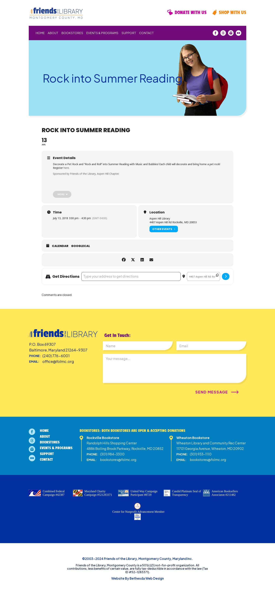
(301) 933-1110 (200, 454)
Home (40, 33)
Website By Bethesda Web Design (137, 578)
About (53, 33)
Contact (146, 33)
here (66, 168)
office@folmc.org (58, 361)
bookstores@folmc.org (118, 459)
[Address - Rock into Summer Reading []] (131, 276)
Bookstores (72, 33)
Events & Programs (102, 33)
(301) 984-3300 (112, 454)
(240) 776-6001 (56, 355)
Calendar (60, 246)
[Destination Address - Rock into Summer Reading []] (203, 276)
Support (128, 33)
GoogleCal (80, 246)
